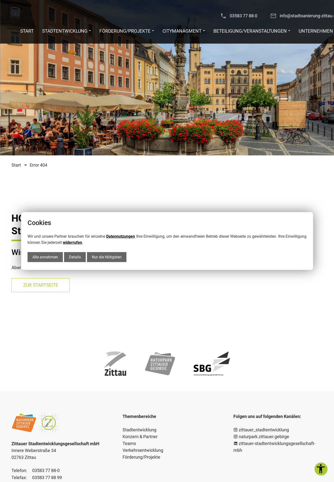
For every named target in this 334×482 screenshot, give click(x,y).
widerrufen (72, 242)
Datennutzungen (120, 236)
